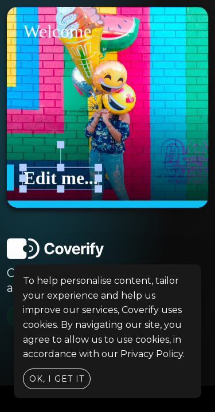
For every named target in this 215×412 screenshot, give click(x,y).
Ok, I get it (56, 379)
